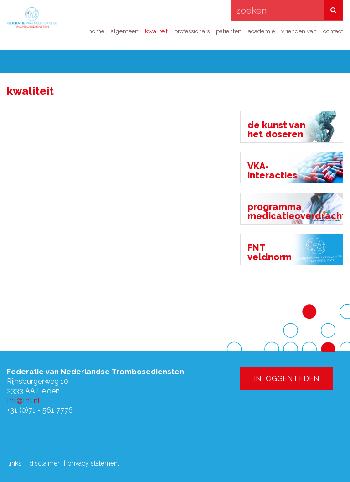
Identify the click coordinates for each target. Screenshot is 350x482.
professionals (192, 31)
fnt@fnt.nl (23, 400)
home (96, 31)
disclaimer (44, 463)
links (14, 463)
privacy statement (93, 463)
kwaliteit (156, 31)
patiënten (229, 31)
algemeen (125, 31)
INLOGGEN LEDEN (270, 40)
